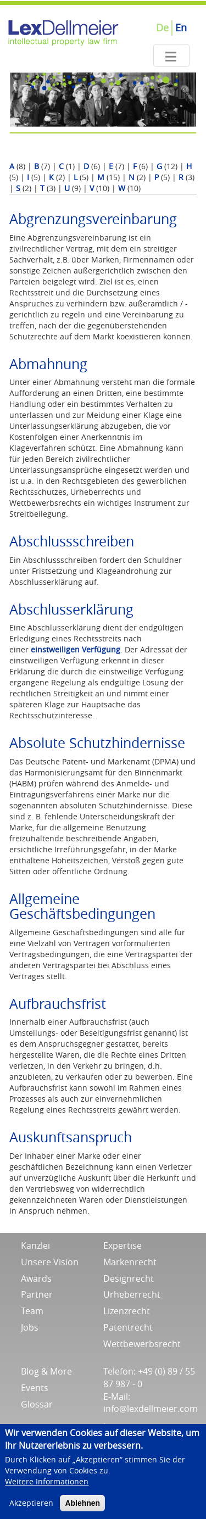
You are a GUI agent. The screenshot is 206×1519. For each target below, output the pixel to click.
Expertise (122, 1245)
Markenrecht (130, 1262)
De (162, 27)
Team (32, 1311)
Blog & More (46, 1371)
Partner (37, 1294)
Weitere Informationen (46, 1487)
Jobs (29, 1327)
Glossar (37, 1404)
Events (34, 1388)
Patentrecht (128, 1327)
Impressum (127, 1427)
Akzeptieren (31, 1509)
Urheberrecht (131, 1294)
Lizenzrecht (126, 1311)
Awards (36, 1278)
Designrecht (128, 1278)
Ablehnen (82, 1509)
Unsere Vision (50, 1262)
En (181, 27)
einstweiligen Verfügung (75, 649)
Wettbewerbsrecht (142, 1344)
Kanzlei (35, 1245)
